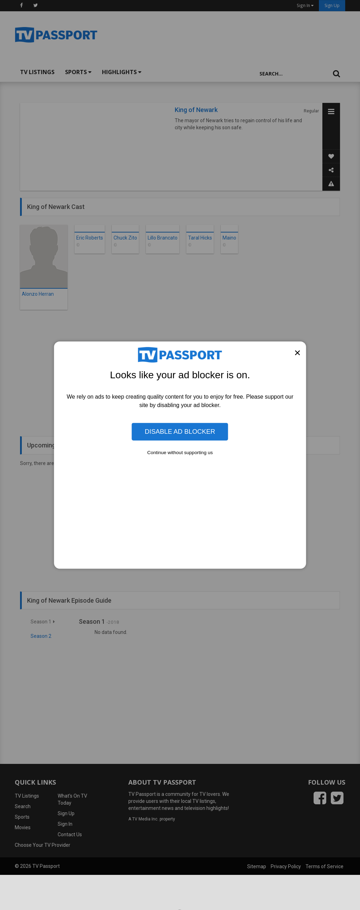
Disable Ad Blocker (180, 431)
